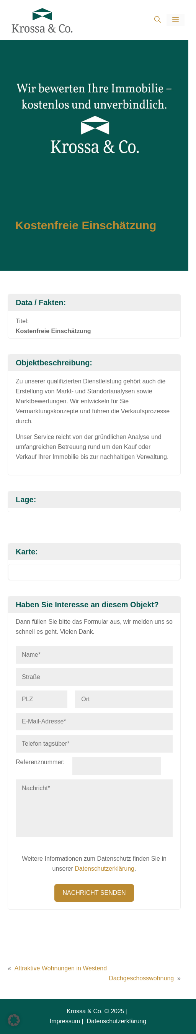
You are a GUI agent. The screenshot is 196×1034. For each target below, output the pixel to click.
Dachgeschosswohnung (141, 978)
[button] (158, 20)
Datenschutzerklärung (104, 868)
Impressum (65, 1021)
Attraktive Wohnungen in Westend (61, 968)
